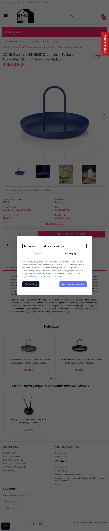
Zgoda (38, 253)
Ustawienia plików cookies (43, 246)
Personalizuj (30, 284)
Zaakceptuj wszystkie (73, 284)
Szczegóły (71, 253)
